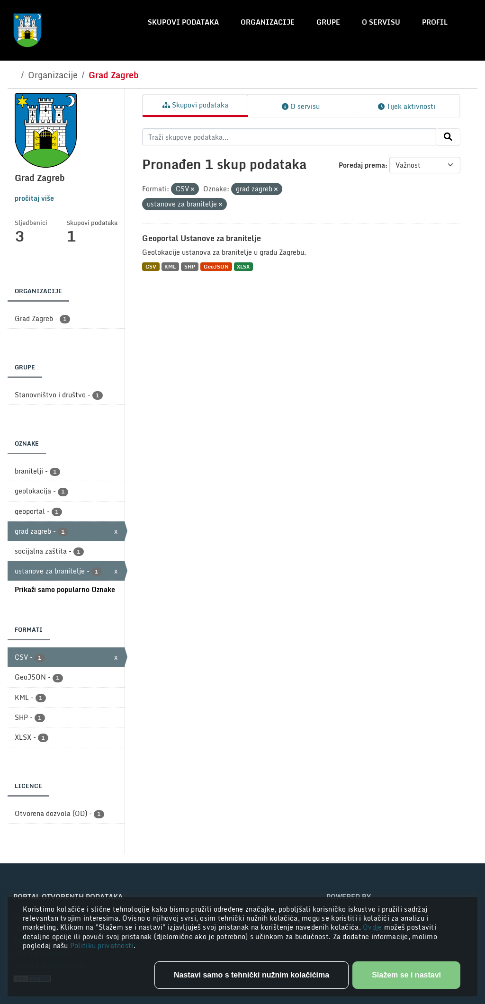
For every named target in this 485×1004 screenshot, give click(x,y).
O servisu (381, 22)
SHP (189, 266)
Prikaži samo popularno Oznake (65, 589)
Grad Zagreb (114, 74)
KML (170, 266)
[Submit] (448, 136)
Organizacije (268, 22)
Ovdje (373, 927)
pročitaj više (34, 198)
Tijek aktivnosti (406, 106)
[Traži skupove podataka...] (289, 136)
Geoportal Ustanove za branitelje (201, 238)
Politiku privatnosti (102, 945)
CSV (150, 266)
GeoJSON (216, 266)
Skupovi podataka (183, 22)
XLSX (243, 266)
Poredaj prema (362, 165)
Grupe (328, 22)
